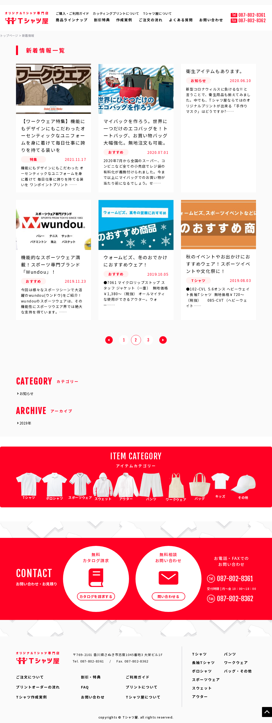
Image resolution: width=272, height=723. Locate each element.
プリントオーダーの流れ (38, 683)
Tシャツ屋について (157, 13)
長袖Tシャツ (203, 659)
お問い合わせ (211, 19)
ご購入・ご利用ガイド (72, 13)
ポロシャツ (202, 667)
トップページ (9, 35)
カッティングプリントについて (116, 13)
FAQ (85, 683)
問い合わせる (169, 593)
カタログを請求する (96, 593)
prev (109, 341)
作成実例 (124, 19)
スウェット (202, 684)
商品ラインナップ (72, 19)
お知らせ (27, 393)
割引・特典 (91, 673)
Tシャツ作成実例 (31, 693)
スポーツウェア (206, 676)
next (163, 341)
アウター (200, 693)
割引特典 (102, 19)
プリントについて (142, 683)
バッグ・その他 (238, 667)
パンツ (230, 650)
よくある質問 (181, 19)
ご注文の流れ (151, 19)
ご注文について (30, 673)
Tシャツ (199, 650)
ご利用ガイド (138, 673)
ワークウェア (236, 659)
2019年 (25, 423)
